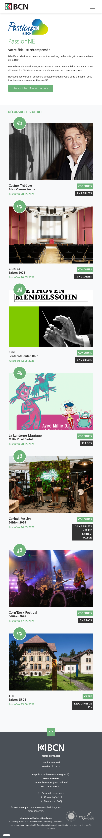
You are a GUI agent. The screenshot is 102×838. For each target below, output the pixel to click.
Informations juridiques (45, 825)
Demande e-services (51, 793)
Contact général (51, 797)
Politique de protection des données (34, 821)
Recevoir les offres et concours (31, 88)
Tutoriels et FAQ (51, 801)
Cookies (13, 821)
